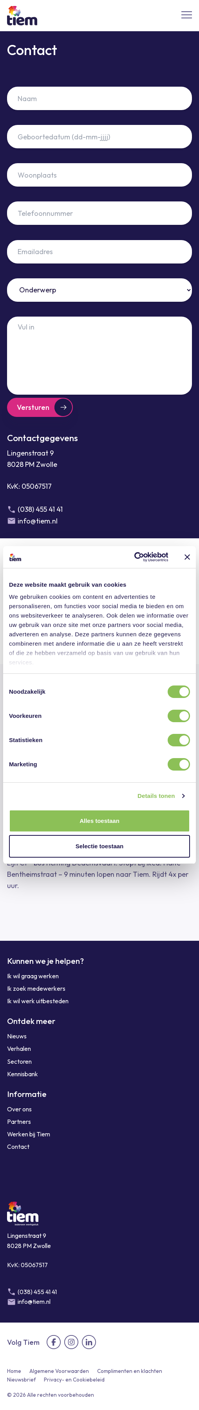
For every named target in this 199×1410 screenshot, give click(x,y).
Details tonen (156, 795)
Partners (19, 1121)
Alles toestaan (99, 820)
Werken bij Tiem (28, 1134)
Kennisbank (22, 1074)
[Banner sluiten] (187, 557)
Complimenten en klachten (129, 1370)
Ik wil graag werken (33, 976)
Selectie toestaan (100, 846)
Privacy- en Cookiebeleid (74, 1379)
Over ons (19, 1109)
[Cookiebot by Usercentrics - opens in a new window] (134, 557)
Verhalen (19, 1048)
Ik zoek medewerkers (36, 988)
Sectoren (19, 1061)
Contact (18, 1146)
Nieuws (17, 1036)
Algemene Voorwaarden (59, 1370)
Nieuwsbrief (21, 1379)
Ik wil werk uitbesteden (38, 1001)
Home (14, 1370)
